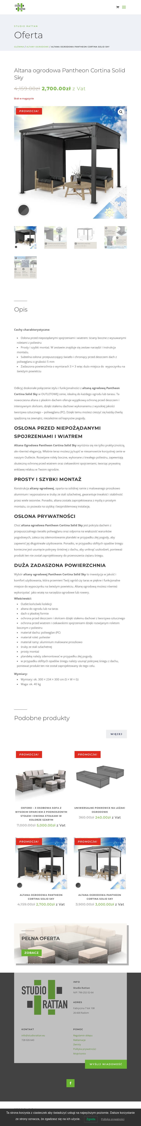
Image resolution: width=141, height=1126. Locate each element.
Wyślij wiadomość (106, 1064)
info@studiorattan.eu (33, 1035)
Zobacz (31, 953)
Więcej (116, 734)
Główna (19, 47)
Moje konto (79, 1053)
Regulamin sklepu (83, 1035)
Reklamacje (79, 1040)
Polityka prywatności (84, 1049)
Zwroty (77, 1044)
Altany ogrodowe (37, 47)
